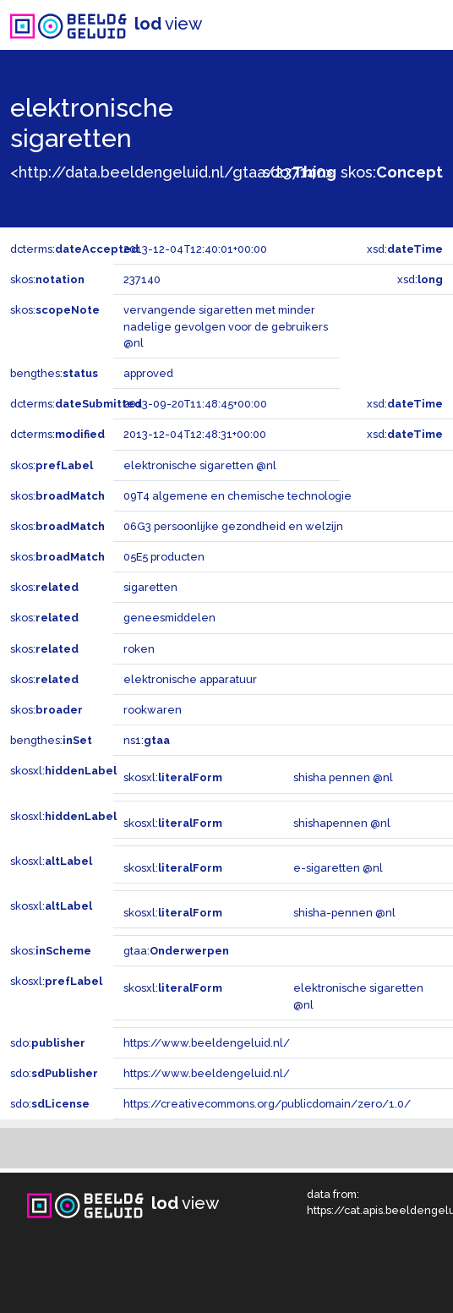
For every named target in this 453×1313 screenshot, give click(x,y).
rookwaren (152, 709)
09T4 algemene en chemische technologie (237, 496)
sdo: (299, 172)
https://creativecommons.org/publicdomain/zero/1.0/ (267, 1103)
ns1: (146, 740)
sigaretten (150, 587)
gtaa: (176, 950)
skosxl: (63, 770)
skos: (392, 172)
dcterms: (74, 249)
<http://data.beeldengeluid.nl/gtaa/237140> (171, 172)
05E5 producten (164, 556)
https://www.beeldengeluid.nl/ (206, 1043)
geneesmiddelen (169, 617)
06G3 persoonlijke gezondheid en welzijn (233, 526)
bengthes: (54, 373)
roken (139, 649)
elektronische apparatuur (190, 679)
